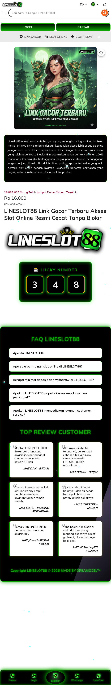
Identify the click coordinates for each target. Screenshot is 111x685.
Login (34, 678)
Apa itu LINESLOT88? (29, 353)
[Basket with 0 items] (105, 4)
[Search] (104, 13)
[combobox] (54, 13)
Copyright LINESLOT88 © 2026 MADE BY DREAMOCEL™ (55, 570)
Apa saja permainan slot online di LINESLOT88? (48, 366)
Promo (12, 678)
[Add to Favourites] (101, 52)
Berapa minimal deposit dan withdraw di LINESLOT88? (53, 380)
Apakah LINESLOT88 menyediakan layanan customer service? (52, 412)
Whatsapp (77, 678)
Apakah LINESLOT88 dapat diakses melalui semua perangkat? (50, 395)
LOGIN (28, 27)
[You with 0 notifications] (95, 4)
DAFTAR (83, 27)
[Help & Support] (83, 4)
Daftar (55, 677)
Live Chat (98, 678)
